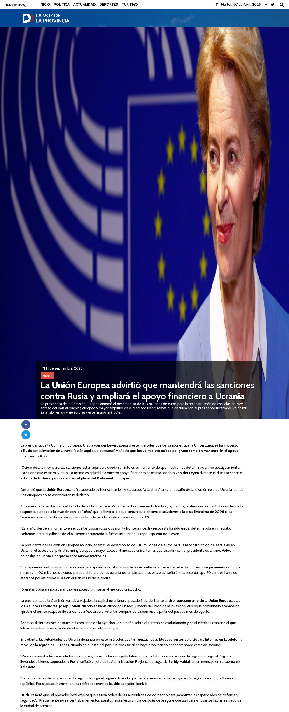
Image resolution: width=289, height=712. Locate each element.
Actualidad (84, 4)
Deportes (108, 4)
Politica (62, 4)
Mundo (47, 376)
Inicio (45, 4)
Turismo (130, 4)
